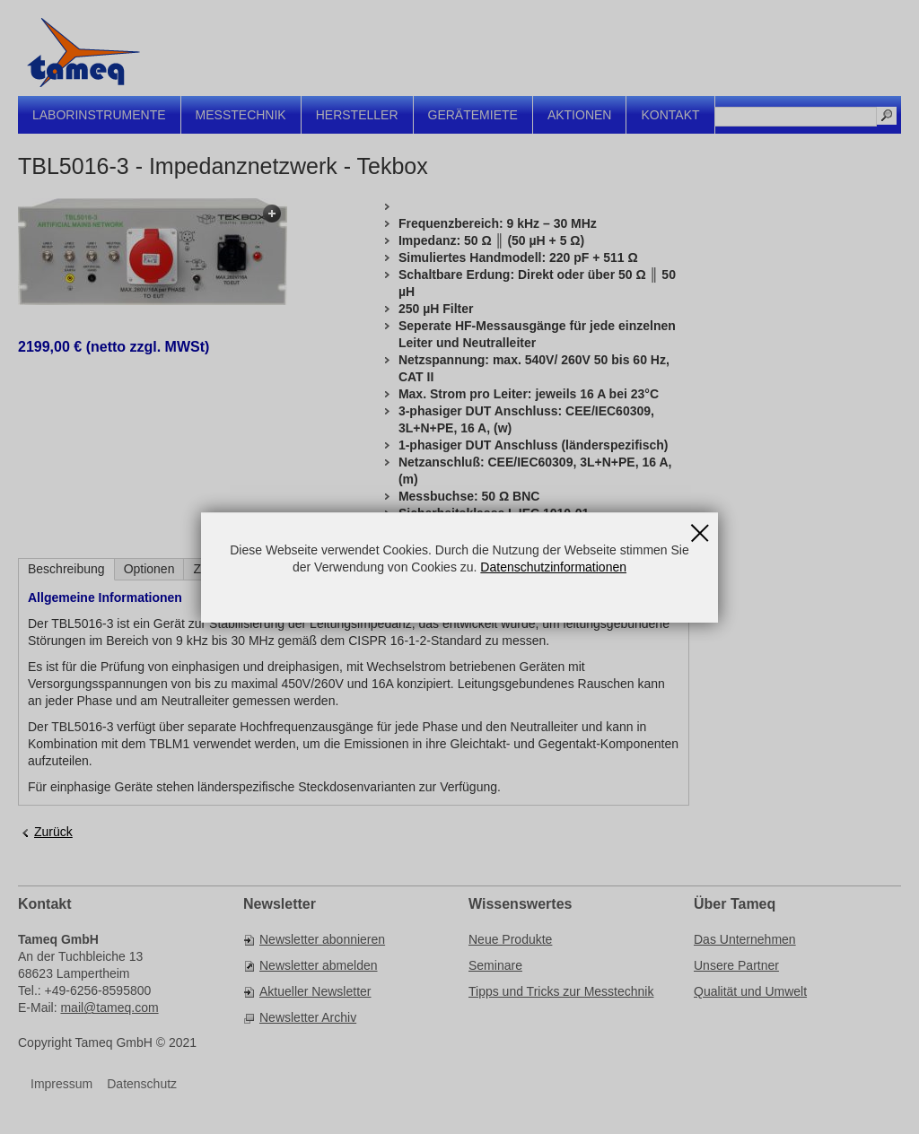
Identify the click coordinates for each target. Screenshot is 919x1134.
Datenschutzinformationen (553, 567)
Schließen (700, 527)
